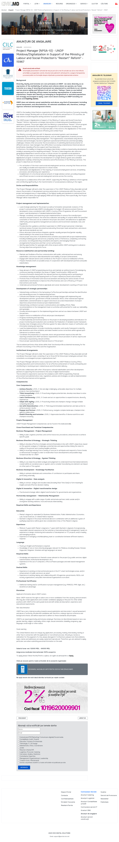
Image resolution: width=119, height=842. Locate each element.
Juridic (22, 748)
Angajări (19, 47)
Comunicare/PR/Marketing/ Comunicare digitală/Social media (41, 737)
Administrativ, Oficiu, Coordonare (31, 746)
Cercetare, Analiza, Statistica (30, 754)
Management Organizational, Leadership (34, 758)
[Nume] (29, 729)
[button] (27, 4)
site (69, 424)
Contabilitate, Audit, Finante (29, 739)
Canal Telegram (104, 103)
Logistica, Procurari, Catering (30, 752)
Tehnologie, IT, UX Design (28, 744)
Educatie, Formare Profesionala (31, 741)
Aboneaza (24, 767)
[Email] (29, 733)
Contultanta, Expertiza (27, 756)
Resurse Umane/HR (27, 750)
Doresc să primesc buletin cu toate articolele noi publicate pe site (43, 763)
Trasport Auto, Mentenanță (29, 760)
